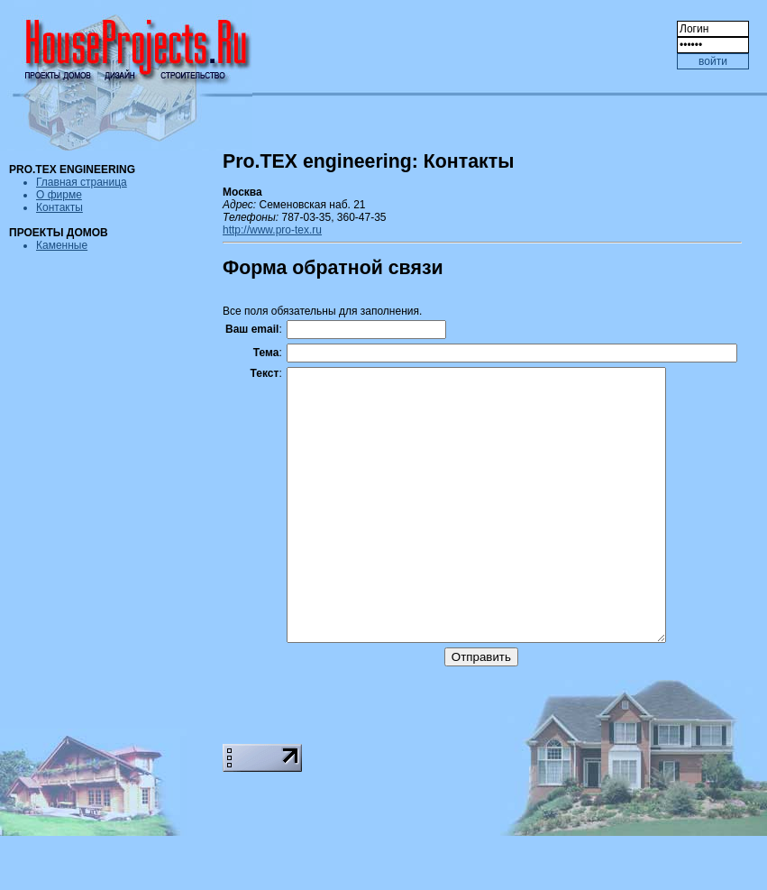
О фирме (59, 194)
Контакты (59, 207)
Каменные (61, 245)
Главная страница (81, 182)
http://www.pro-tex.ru (272, 230)
